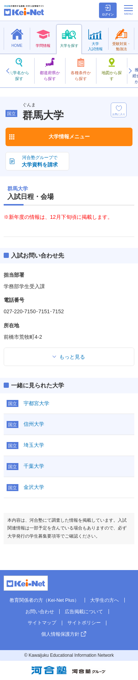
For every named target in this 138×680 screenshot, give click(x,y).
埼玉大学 (34, 445)
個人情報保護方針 (60, 634)
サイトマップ (42, 622)
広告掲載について (84, 611)
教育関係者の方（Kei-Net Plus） (44, 600)
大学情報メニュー (69, 136)
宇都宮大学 (36, 403)
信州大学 (34, 424)
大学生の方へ (104, 600)
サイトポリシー (84, 622)
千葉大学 (34, 466)
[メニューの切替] (128, 10)
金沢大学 (34, 487)
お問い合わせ (39, 611)
